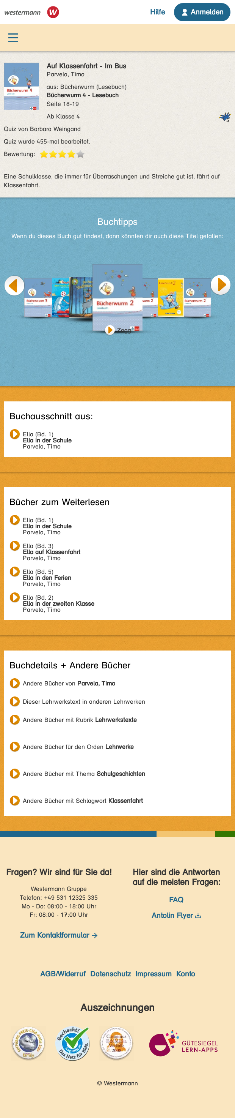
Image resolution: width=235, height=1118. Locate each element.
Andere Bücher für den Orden (78, 746)
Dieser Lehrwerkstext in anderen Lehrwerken (84, 701)
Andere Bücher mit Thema (84, 773)
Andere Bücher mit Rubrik (80, 719)
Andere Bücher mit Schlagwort (83, 800)
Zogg (124, 330)
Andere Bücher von (69, 683)
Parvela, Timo (47, 435)
